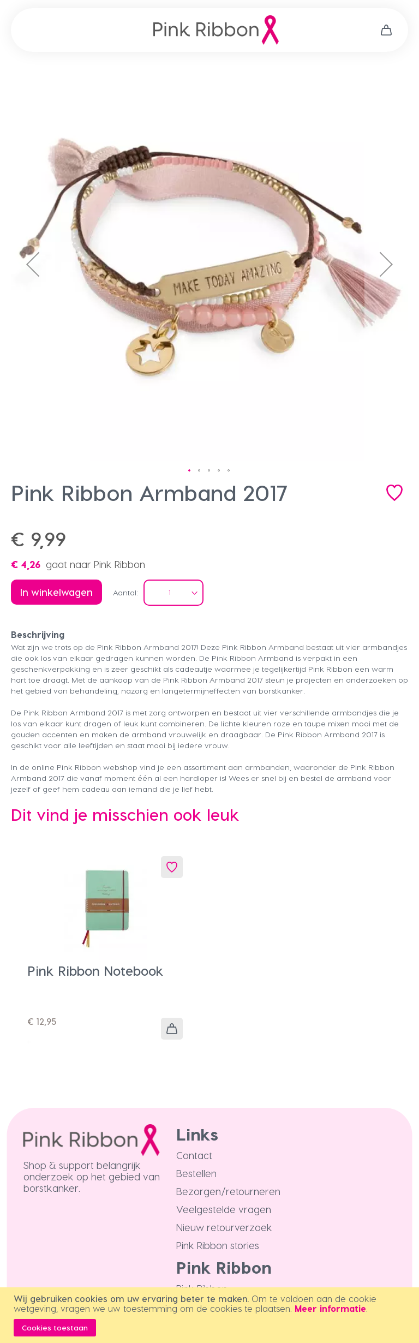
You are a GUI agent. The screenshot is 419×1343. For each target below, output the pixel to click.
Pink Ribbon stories (217, 1245)
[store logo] (216, 30)
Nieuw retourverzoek (224, 1227)
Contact (194, 1155)
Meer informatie (330, 1308)
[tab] (209, 635)
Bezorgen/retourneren (228, 1191)
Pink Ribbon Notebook (95, 970)
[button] (33, 264)
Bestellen (196, 1173)
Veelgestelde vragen (223, 1209)
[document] (211, 1315)
